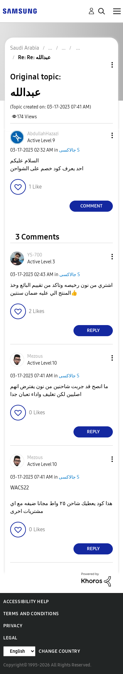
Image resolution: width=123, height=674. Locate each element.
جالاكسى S (69, 150)
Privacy (12, 626)
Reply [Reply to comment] (93, 330)
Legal (10, 638)
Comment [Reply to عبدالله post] (91, 206)
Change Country (59, 651)
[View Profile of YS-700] (34, 255)
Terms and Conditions (31, 613)
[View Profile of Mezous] (35, 356)
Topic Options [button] (101, 65)
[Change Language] (19, 651)
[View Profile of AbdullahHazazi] (43, 134)
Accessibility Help (26, 601)
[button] (101, 135)
